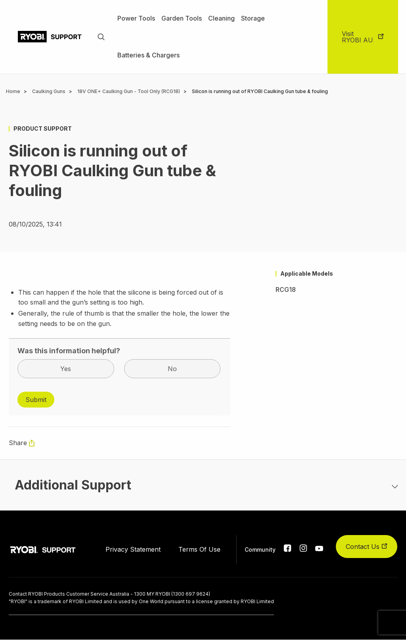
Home (13, 91)
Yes (65, 369)
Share (18, 443)
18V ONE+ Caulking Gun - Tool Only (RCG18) (128, 91)
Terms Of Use (199, 549)
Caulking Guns (48, 91)
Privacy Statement (133, 549)
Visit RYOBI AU (357, 37)
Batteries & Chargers (148, 55)
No (172, 369)
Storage (253, 18)
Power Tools (136, 18)
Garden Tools (181, 18)
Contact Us (366, 546)
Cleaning (221, 18)
